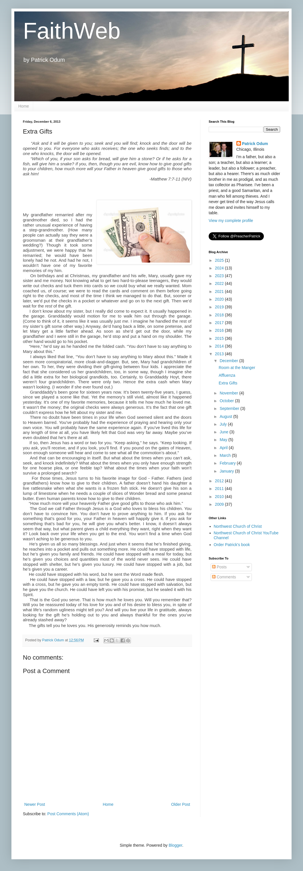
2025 (220, 260)
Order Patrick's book (232, 544)
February (228, 463)
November (229, 393)
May (224, 439)
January (227, 471)
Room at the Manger (237, 367)
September (230, 408)
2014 (220, 346)
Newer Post (34, 804)
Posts (219, 567)
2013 (220, 354)
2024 (220, 268)
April (224, 447)
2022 (220, 283)
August (226, 416)
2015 (220, 338)
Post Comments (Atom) (68, 814)
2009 (220, 504)
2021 (220, 291)
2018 (220, 315)
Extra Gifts (228, 383)
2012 (220, 481)
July (224, 424)
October (227, 400)
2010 (220, 496)
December (229, 360)
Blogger (175, 845)
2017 (220, 322)
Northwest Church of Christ (238, 526)
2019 (220, 307)
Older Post (180, 804)
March (226, 455)
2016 (220, 330)
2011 (220, 488)
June (224, 432)
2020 (220, 299)
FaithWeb (71, 30)
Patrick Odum (255, 143)
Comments (224, 577)
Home (23, 106)
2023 (220, 275)
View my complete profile (231, 220)
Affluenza (227, 375)
